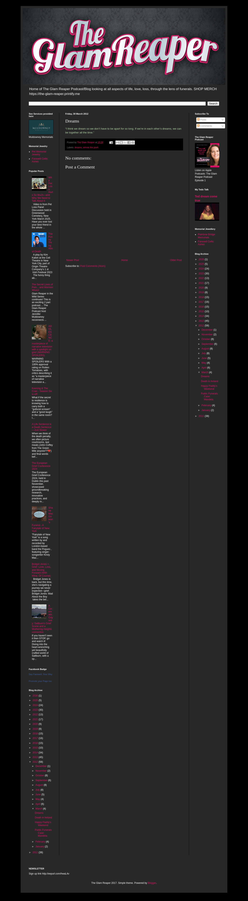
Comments (204, 126)
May (38, 799)
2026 (36, 695)
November (41, 770)
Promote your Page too (40, 681)
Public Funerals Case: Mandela (43, 833)
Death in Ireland (43, 817)
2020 (36, 724)
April (38, 804)
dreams (78, 147)
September (41, 780)
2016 (36, 743)
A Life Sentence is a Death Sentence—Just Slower (41, 427)
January (40, 846)
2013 (36, 757)
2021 (36, 719)
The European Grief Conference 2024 (41, 466)
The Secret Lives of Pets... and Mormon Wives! (42, 287)
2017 (36, 738)
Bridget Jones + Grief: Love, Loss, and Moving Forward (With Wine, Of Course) (41, 570)
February (40, 841)
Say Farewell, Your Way (40, 674)
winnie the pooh (91, 147)
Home (124, 260)
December (41, 766)
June (38, 794)
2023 (36, 709)
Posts (201, 119)
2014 (36, 752)
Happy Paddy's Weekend (43, 823)
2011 (36, 852)
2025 (36, 700)
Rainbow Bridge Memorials (206, 236)
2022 (36, 714)
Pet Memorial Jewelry (39, 153)
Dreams (39, 813)
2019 (36, 728)
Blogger (152, 883)
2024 (36, 705)
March (39, 808)
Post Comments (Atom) (92, 266)
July (38, 789)
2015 (36, 747)
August (39, 785)
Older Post (176, 260)
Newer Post (72, 260)
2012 (36, 761)
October (40, 775)
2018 (36, 733)
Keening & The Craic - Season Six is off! (42, 391)
